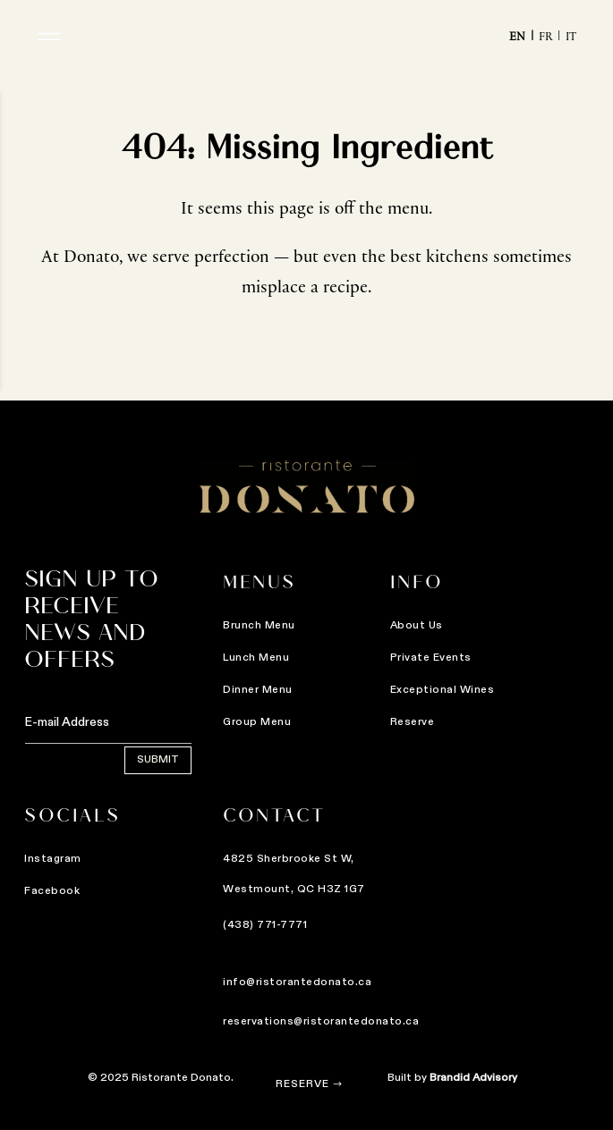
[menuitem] (524, 40)
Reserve (302, 1084)
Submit (76, 760)
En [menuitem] (517, 39)
